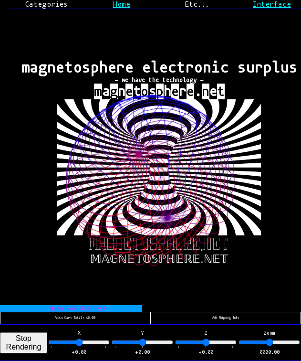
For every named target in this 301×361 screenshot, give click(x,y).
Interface (272, 4)
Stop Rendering (24, 342)
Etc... (197, 4)
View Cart (75, 318)
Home (121, 4)
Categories (46, 4)
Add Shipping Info (225, 318)
